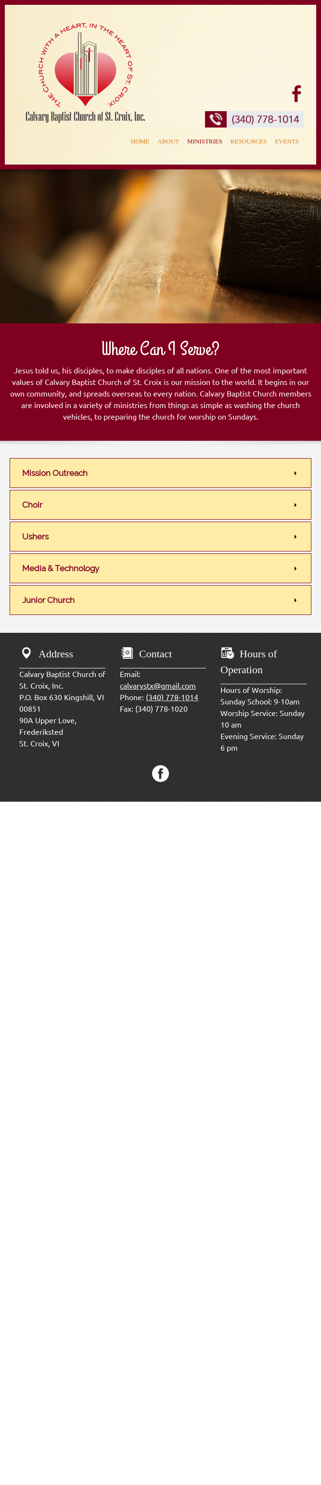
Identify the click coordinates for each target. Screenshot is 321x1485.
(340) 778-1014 (172, 697)
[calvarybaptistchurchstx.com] (85, 71)
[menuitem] (140, 142)
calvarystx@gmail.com (158, 685)
